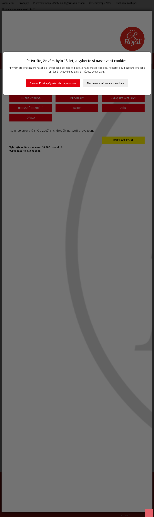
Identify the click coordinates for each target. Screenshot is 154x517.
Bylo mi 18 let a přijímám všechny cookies (53, 83)
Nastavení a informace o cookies (105, 83)
